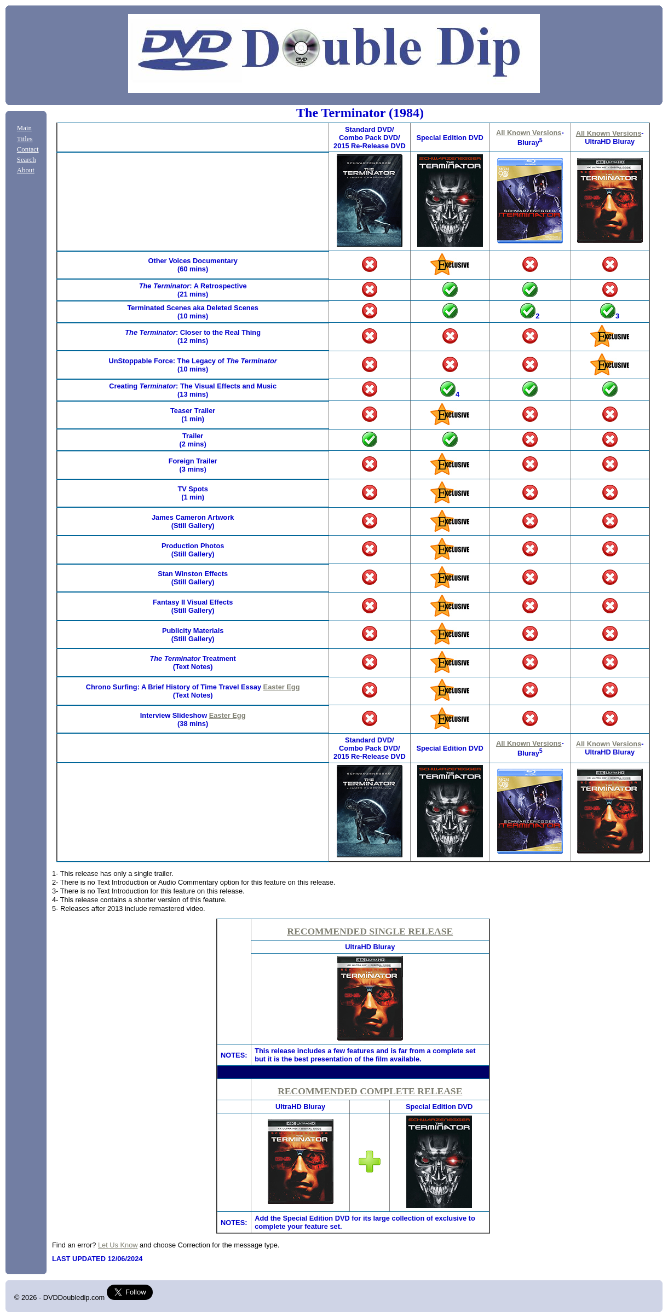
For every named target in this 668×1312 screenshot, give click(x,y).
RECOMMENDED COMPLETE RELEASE (370, 1090)
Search (26, 160)
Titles (25, 139)
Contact (28, 149)
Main (24, 128)
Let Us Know (118, 1245)
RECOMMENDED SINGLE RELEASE (370, 931)
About (25, 170)
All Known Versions (528, 133)
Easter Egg (281, 687)
